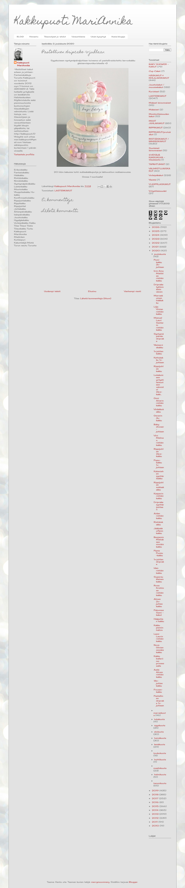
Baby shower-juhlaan (159, 428)
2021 (155, 246)
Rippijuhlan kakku (158, 368)
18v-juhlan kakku (158, 683)
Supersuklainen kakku (159, 579)
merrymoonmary (100, 882)
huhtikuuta (160, 759)
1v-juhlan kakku (158, 352)
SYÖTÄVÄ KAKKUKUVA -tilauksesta (157, 157)
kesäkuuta (159, 744)
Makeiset (154, 109)
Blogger (133, 882)
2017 (155, 798)
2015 (155, 806)
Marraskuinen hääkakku (158, 299)
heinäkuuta (160, 738)
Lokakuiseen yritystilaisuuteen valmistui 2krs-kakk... (159, 385)
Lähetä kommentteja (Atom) (95, 298)
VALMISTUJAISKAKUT (159, 169)
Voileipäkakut (156, 175)
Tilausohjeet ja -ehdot (55, 36)
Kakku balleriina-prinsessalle (159, 661)
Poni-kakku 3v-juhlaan (159, 263)
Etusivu (92, 291)
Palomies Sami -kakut (159, 612)
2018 (155, 794)
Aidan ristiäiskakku (158, 515)
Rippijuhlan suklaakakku (159, 486)
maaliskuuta (159, 768)
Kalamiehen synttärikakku (159, 475)
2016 (155, 802)
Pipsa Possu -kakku (158, 553)
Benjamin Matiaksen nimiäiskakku (159, 542)
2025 (156, 231)
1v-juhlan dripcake (159, 561)
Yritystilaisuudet (158, 191)
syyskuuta (159, 725)
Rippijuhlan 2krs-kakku (158, 452)
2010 (156, 825)
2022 (156, 243)
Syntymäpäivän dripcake (159, 337)
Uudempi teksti (52, 291)
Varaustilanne (78, 36)
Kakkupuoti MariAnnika (73, 22)
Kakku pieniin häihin (158, 627)
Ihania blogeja (118, 36)
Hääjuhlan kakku (159, 620)
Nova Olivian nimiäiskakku (159, 649)
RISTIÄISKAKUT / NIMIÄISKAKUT (159, 140)
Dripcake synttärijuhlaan (159, 506)
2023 (156, 239)
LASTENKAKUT (63, 190)
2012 (155, 818)
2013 (155, 814)
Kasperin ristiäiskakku (158, 496)
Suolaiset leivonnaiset (155, 149)
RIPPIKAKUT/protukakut (160, 133)
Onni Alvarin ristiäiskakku (159, 402)
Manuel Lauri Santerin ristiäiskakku (159, 324)
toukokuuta (159, 753)
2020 (156, 250)
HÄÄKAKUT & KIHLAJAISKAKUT (159, 76)
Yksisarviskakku (158, 346)
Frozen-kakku (158, 690)
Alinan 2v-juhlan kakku (158, 603)
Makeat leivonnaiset (160, 103)
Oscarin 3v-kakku (158, 418)
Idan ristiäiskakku (158, 570)
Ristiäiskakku (158, 523)
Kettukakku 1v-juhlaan (159, 360)
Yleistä (152, 179)
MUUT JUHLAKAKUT (156, 122)
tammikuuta (159, 783)
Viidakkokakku (159, 410)
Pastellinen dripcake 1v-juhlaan (159, 701)
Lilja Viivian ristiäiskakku (158, 310)
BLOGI (20, 36)
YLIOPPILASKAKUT (160, 184)
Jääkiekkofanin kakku (158, 530)
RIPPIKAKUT (156, 127)
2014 (155, 810)
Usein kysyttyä (98, 36)
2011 (155, 822)
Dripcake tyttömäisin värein (159, 288)
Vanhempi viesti (132, 291)
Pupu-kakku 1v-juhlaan (159, 464)
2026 (156, 227)
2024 (156, 235)
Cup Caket (155, 71)
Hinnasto (33, 36)
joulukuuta (160, 254)
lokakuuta (159, 719)
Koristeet (154, 91)
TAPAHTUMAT (157, 164)
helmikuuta (160, 774)
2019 (155, 790)
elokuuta (159, 731)
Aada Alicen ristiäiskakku (158, 673)
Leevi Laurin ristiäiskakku (158, 637)
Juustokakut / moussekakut (156, 85)
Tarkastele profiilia (24, 154)
